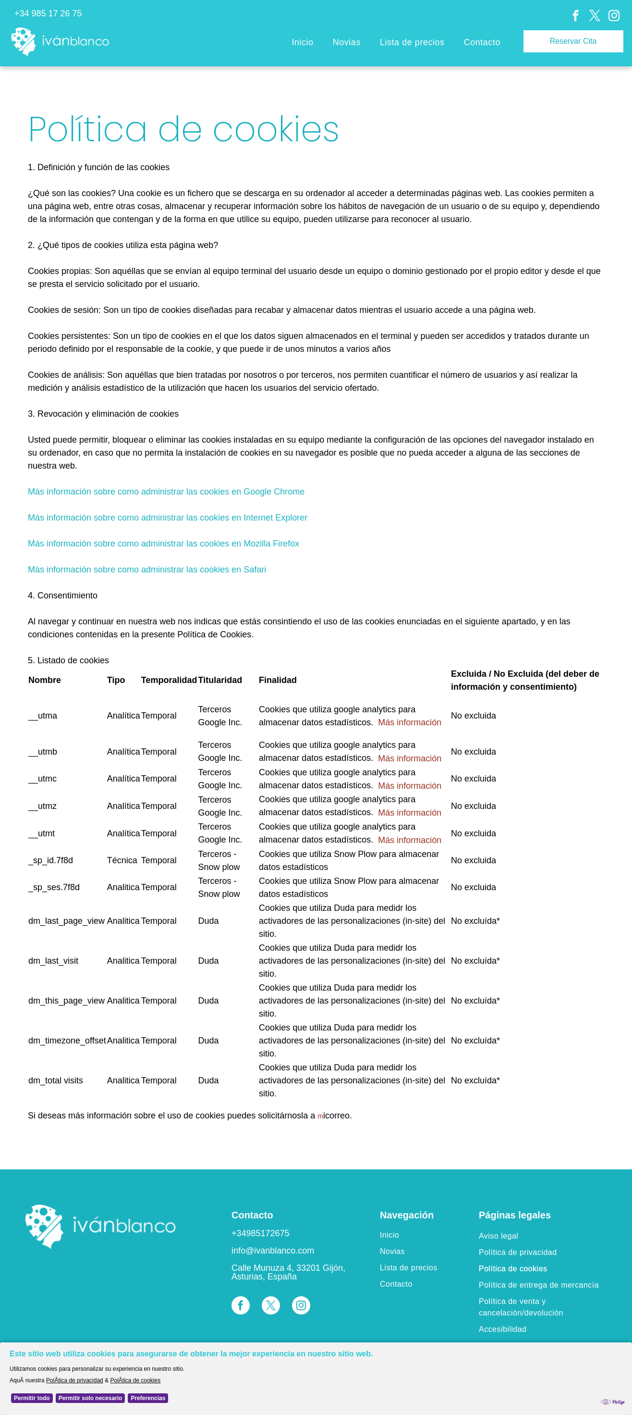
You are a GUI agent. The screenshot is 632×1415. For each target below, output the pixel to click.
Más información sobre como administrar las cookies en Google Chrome (166, 491)
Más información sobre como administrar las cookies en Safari (147, 569)
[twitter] (594, 16)
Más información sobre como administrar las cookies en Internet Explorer (167, 517)
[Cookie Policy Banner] (316, 1378)
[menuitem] (302, 43)
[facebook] (575, 16)
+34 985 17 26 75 (48, 13)
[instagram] (614, 16)
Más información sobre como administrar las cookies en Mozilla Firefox (163, 543)
